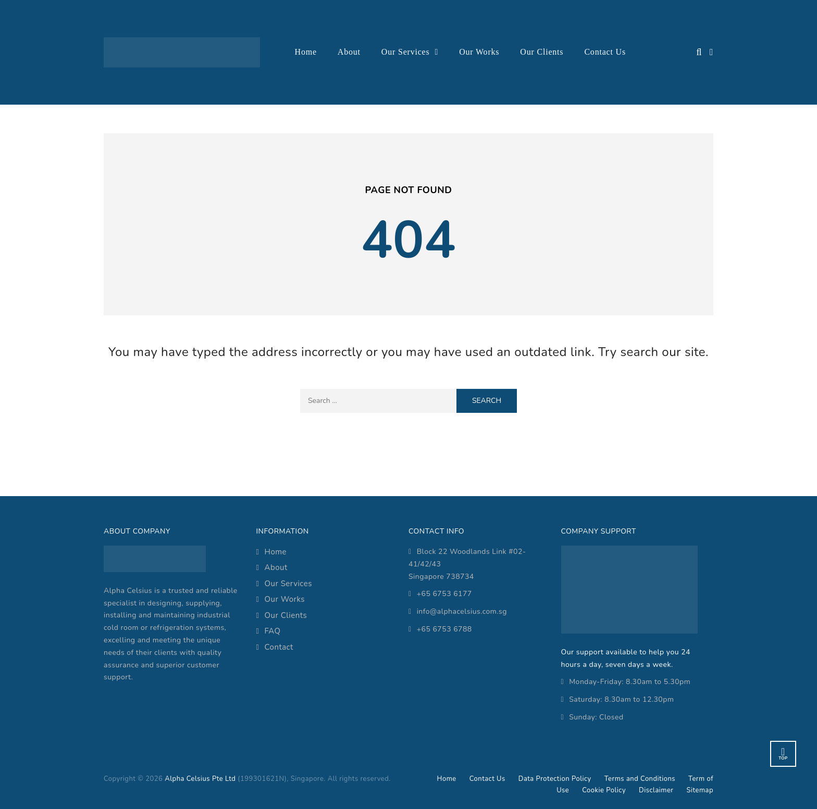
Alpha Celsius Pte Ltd (200, 778)
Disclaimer (656, 790)
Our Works (479, 51)
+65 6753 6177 (444, 594)
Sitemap (699, 790)
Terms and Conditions (639, 778)
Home (306, 51)
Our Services (405, 51)
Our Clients (541, 51)
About (349, 51)
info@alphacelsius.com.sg (462, 611)
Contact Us (605, 51)
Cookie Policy (604, 790)
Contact (278, 647)
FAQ (272, 631)
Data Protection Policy (554, 778)
